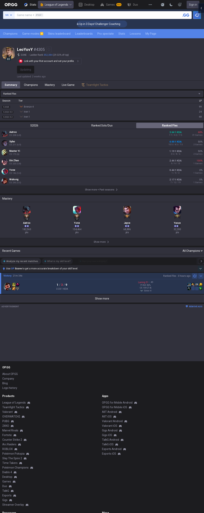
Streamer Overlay (13, 440)
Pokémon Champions (15, 403)
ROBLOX (7, 385)
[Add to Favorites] (49, 49)
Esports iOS (109, 389)
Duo (4, 422)
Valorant (7, 347)
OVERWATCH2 (11, 352)
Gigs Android (109, 366)
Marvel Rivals (10, 366)
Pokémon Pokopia (13, 389)
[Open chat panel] (201, 70)
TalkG (5, 426)
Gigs (5, 436)
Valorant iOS (109, 361)
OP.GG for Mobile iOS (114, 343)
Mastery (50, 84)
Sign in (193, 4)
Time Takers (10, 398)
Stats (121, 33)
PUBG (5, 357)
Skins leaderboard (59, 33)
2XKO (5, 361)
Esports (7, 431)
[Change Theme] (171, 5)
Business (107, 455)
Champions (10, 33)
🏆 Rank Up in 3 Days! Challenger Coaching (106, 24)
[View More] (150, 5)
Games (6, 417)
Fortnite (7, 371)
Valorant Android (112, 357)
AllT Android (109, 347)
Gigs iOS (107, 371)
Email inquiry (10, 469)
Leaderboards (84, 33)
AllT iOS (107, 352)
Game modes (32, 33)
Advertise (108, 460)
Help (5, 464)
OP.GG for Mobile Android (117, 338)
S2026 (34, 125)
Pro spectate (105, 33)
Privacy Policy (11, 455)
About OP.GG (10, 310)
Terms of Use (10, 460)
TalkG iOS (108, 380)
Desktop (7, 412)
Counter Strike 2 (12, 375)
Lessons (135, 33)
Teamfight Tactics (13, 343)
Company (8, 314)
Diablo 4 (7, 408)
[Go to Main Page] (11, 4)
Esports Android (112, 385)
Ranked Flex (170, 125)
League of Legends (55, 4)
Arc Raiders (9, 380)
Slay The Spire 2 (12, 394)
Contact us (8, 473)
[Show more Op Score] (200, 226)
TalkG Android (110, 375)
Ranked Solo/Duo (102, 125)
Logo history (9, 323)
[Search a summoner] (186, 15)
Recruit (106, 464)
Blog (5, 319)
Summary (11, 84)
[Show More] (163, 5)
